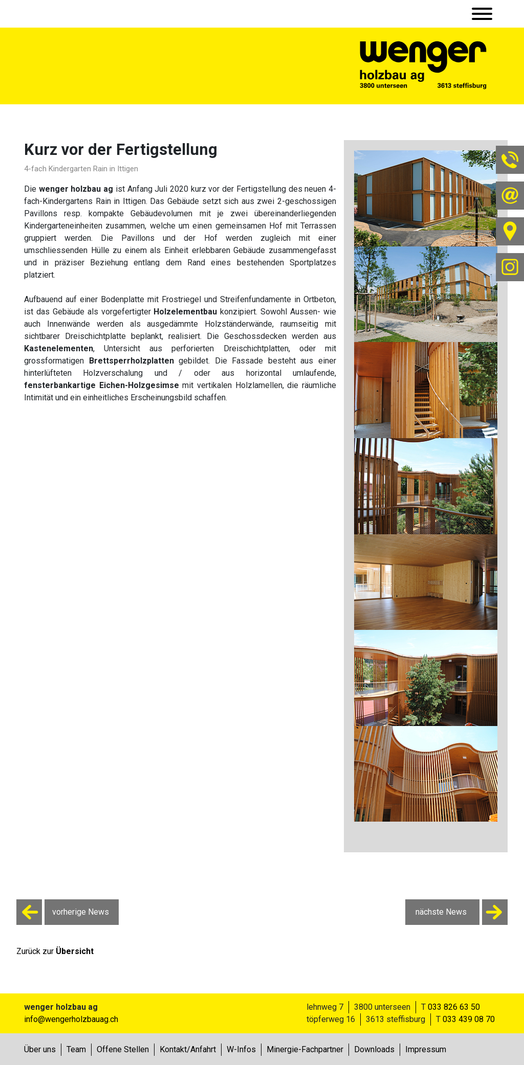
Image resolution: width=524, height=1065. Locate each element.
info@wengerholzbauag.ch (71, 1019)
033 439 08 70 (469, 1019)
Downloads (374, 1049)
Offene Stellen (123, 1049)
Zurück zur (55, 951)
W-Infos (241, 1049)
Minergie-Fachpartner (305, 1049)
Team (76, 1049)
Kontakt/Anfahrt (188, 1049)
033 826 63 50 (454, 1007)
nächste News (462, 912)
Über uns (40, 1049)
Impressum (425, 1049)
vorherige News (62, 912)
